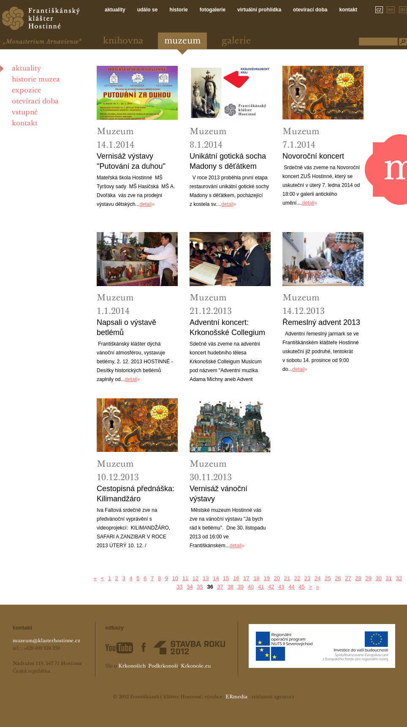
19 (266, 578)
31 (389, 578)
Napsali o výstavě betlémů (126, 327)
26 (338, 578)
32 (399, 578)
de (403, 10)
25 (328, 578)
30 (379, 578)
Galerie (236, 41)
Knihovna (123, 41)
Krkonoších (132, 666)
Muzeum (182, 41)
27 (348, 578)
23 (307, 578)
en (390, 10)
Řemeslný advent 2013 (321, 322)
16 (236, 578)
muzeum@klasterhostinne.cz (46, 641)
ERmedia (236, 697)
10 (175, 578)
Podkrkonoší (163, 666)
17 (246, 578)
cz (379, 10)
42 (271, 587)
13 (206, 578)
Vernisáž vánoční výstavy (218, 493)
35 (200, 587)
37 (220, 587)
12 (195, 578)
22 (297, 578)
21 (287, 578)
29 (368, 578)
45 (301, 587)
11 (185, 578)
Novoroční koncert (313, 156)
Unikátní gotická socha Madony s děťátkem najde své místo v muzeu (228, 161)
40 (251, 587)
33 (179, 587)
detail (145, 204)
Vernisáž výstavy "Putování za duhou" (131, 161)
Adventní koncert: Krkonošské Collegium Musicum (227, 328)
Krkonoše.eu (196, 666)
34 (190, 587)
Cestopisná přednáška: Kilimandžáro (135, 493)
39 (241, 587)
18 (256, 578)
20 (277, 578)
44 (291, 587)
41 (261, 587)
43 (281, 587)
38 (230, 587)
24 (317, 578)
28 (358, 578)
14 (216, 578)
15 (226, 578)
